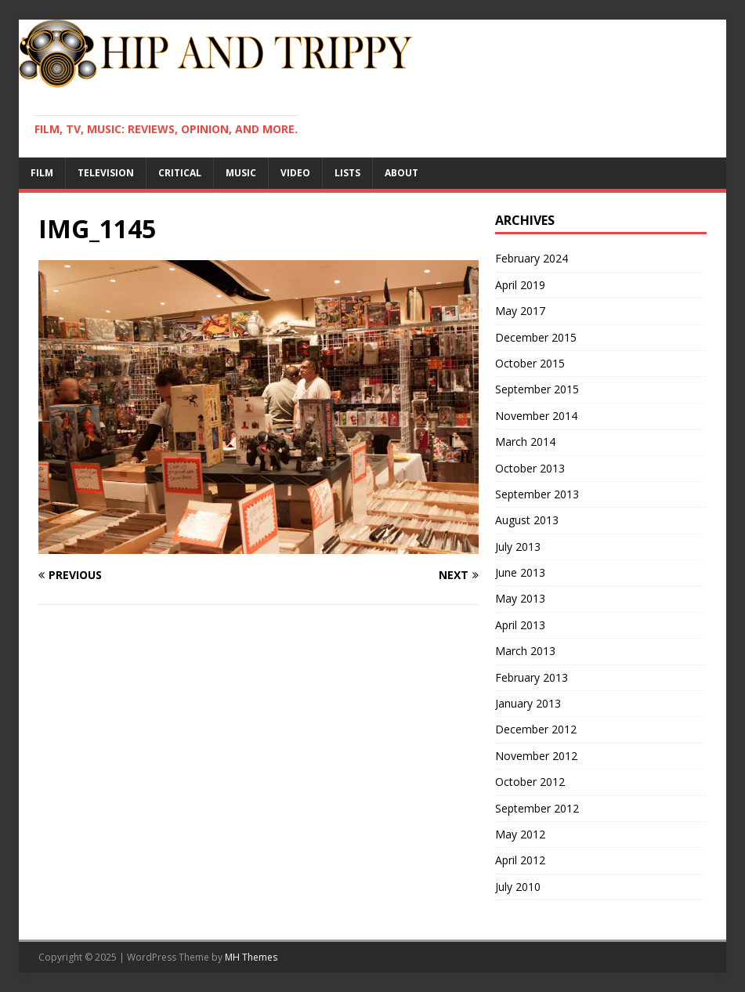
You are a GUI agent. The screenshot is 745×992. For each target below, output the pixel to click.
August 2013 (527, 519)
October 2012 (530, 781)
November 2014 (536, 415)
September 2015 (537, 389)
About (401, 172)
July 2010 (518, 886)
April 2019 (520, 284)
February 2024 (531, 258)
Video (295, 172)
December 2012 (536, 729)
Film (42, 172)
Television (106, 172)
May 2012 (520, 834)
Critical (179, 172)
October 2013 (530, 468)
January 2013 (528, 703)
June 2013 (520, 572)
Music (241, 172)
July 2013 (518, 546)
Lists (347, 172)
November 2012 (536, 755)
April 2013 (520, 624)
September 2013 (537, 494)
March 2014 (525, 441)
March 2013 (525, 650)
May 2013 (520, 598)
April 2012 (520, 860)
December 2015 (536, 337)
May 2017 (520, 310)
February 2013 (531, 677)
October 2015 (530, 363)
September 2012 (537, 808)
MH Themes (251, 957)
